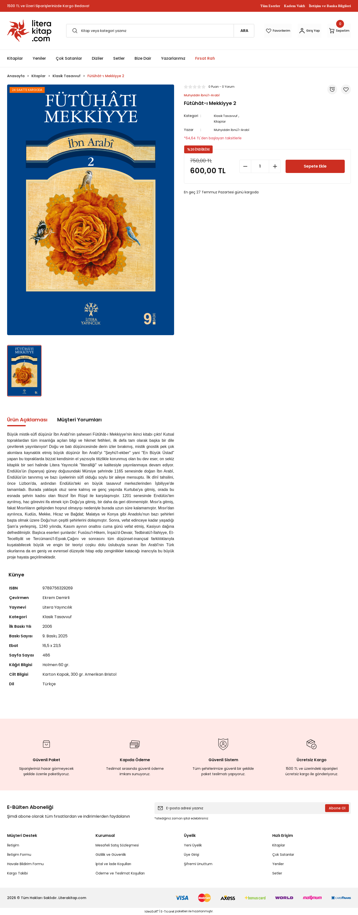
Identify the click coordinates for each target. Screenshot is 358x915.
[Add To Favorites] (346, 89)
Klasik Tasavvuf (228, 116)
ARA (211, 30)
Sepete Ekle (315, 166)
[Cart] (334, 31)
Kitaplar (221, 121)
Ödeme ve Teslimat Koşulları (120, 873)
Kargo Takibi (17, 873)
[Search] (143, 31)
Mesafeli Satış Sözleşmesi (117, 845)
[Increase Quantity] (275, 166)
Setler (277, 873)
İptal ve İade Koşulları (113, 863)
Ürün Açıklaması (27, 419)
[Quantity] (260, 166)
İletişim (13, 845)
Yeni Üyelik (193, 845)
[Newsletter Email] (252, 808)
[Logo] (29, 31)
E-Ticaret (167, 911)
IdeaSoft (151, 911)
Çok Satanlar (283, 854)
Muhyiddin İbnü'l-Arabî (234, 130)
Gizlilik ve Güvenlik (111, 854)
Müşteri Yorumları (79, 419)
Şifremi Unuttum (198, 863)
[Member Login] (293, 31)
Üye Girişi (191, 854)
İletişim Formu (19, 854)
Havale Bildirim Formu (25, 863)
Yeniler (278, 863)
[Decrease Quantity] (245, 166)
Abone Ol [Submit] (337, 808)
